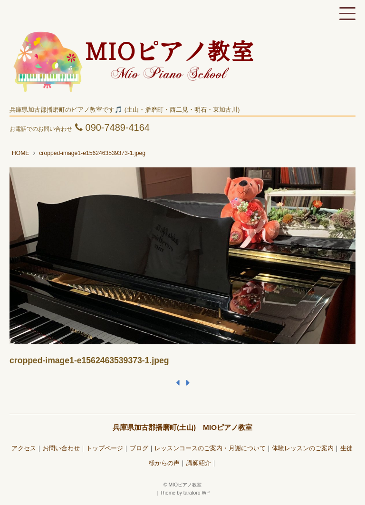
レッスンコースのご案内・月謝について (210, 448)
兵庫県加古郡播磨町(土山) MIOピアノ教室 (182, 427)
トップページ (104, 448)
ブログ (139, 448)
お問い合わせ (61, 448)
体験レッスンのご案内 (303, 448)
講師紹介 (198, 463)
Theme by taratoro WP (185, 492)
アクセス (23, 448)
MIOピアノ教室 (185, 484)
